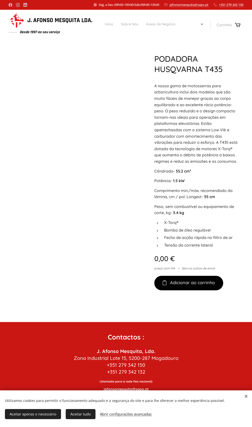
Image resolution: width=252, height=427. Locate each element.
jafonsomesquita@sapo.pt (189, 4)
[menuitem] (163, 25)
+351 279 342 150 (231, 4)
